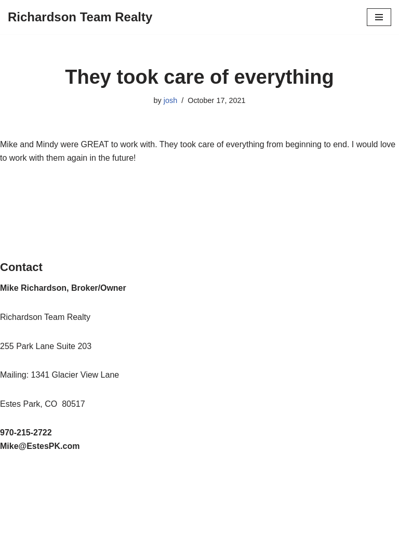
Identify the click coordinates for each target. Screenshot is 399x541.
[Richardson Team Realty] (80, 17)
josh (170, 100)
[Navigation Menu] (379, 17)
